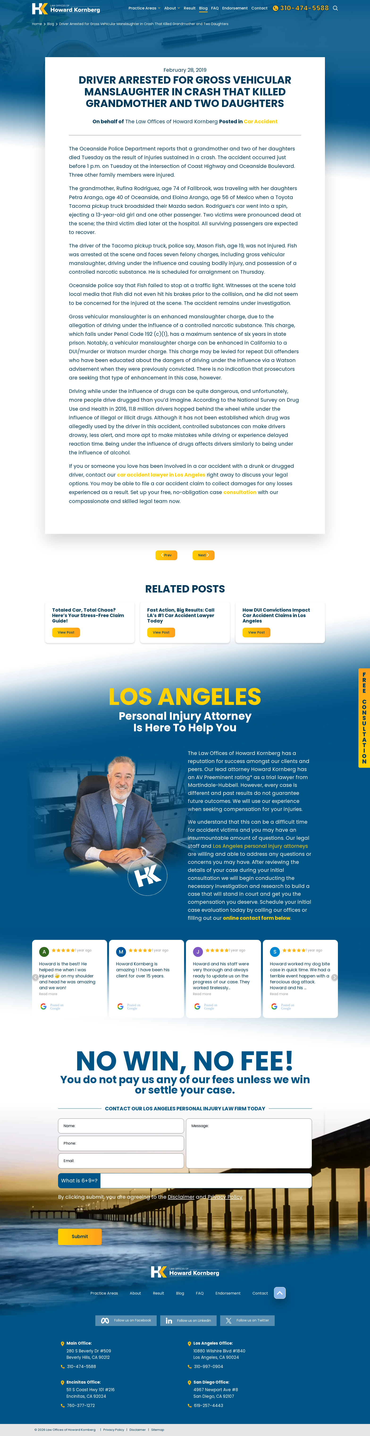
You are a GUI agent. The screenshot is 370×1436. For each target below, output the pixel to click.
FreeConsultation (364, 718)
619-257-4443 (208, 1405)
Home (37, 23)
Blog (203, 8)
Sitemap (157, 1429)
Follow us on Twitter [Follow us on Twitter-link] (247, 1321)
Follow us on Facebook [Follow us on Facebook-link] (126, 1321)
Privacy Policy (225, 1196)
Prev (166, 555)
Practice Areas (142, 8)
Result (190, 8)
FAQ (215, 8)
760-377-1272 (81, 1405)
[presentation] (94, 1215)
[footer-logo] (185, 1272)
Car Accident (261, 121)
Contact (259, 8)
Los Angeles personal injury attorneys (260, 846)
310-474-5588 (81, 1366)
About (170, 8)
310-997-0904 (208, 1366)
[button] (334, 977)
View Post (66, 632)
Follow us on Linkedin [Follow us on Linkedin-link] (188, 1321)
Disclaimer (181, 1196)
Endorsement (235, 8)
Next (203, 555)
